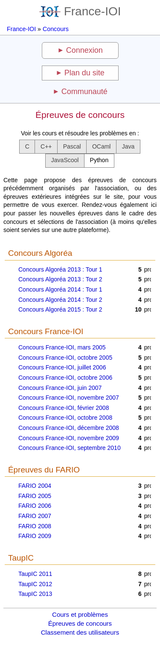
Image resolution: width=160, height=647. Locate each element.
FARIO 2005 (34, 495)
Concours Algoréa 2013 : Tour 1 (60, 269)
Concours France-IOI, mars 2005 (62, 347)
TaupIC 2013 (35, 593)
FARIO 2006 (34, 505)
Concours (56, 29)
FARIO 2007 (34, 515)
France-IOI (80, 11)
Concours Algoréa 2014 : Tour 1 (60, 289)
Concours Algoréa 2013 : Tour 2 (60, 279)
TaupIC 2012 (35, 584)
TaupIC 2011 (35, 573)
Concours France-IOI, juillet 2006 (62, 367)
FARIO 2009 (34, 535)
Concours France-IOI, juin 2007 (60, 387)
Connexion (84, 50)
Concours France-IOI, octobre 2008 (65, 417)
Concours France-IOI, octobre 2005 (65, 357)
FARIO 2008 (34, 526)
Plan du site (84, 73)
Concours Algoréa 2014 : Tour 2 (60, 299)
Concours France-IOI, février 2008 (63, 407)
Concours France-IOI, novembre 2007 (68, 397)
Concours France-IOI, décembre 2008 (68, 427)
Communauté (84, 91)
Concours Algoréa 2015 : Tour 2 (60, 309)
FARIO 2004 (34, 485)
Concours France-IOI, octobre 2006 (65, 377)
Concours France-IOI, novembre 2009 (68, 438)
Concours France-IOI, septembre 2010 (69, 447)
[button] (27, 147)
